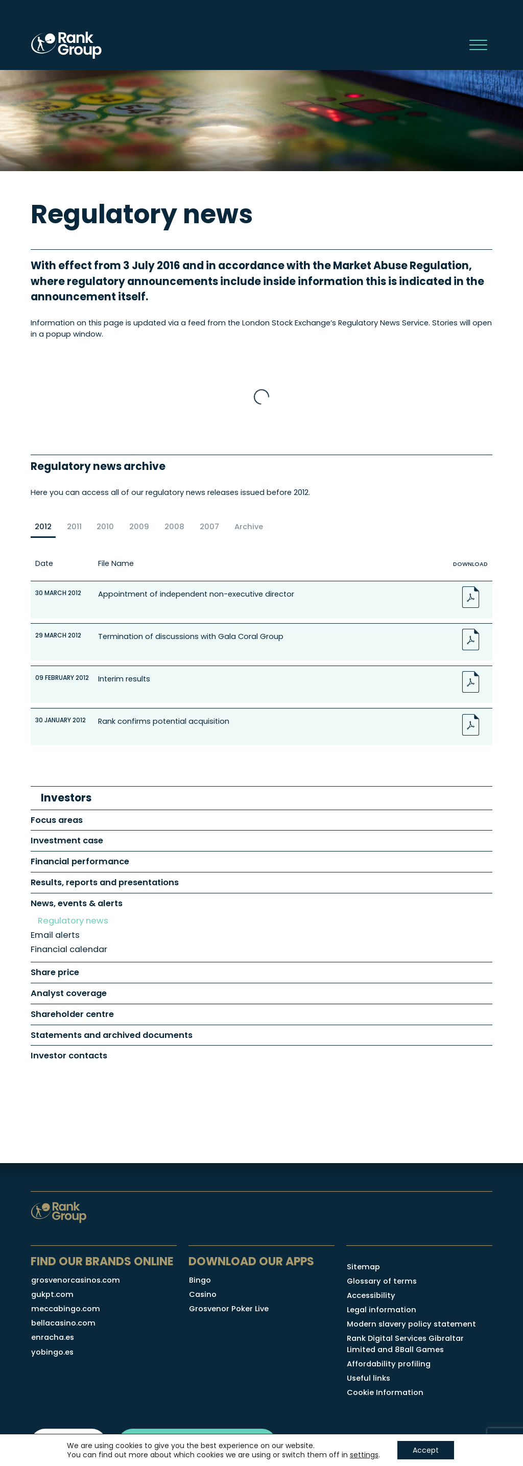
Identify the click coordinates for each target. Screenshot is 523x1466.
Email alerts (55, 935)
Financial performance (80, 861)
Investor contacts (69, 1055)
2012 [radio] (43, 527)
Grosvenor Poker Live (229, 1309)
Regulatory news (73, 921)
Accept (426, 1450)
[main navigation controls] (478, 45)
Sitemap (363, 1267)
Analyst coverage (69, 993)
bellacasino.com (63, 1323)
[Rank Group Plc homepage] (66, 45)
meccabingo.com (65, 1309)
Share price (55, 972)
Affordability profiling (389, 1364)
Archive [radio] (248, 527)
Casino (203, 1294)
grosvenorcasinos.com (75, 1280)
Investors (66, 798)
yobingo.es (52, 1352)
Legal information (381, 1310)
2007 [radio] (209, 527)
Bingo (200, 1280)
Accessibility (371, 1295)
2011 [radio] (74, 527)
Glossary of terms (382, 1281)
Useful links (368, 1378)
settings (364, 1454)
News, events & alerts (77, 903)
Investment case (67, 840)
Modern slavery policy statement (411, 1324)
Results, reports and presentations (105, 882)
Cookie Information (385, 1392)
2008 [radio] (174, 527)
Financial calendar (69, 949)
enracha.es (52, 1337)
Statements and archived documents (112, 1035)
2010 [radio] (105, 527)
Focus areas (57, 820)
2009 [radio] (139, 527)
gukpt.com (52, 1294)
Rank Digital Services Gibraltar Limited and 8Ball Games (405, 1344)
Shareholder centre (72, 1014)
